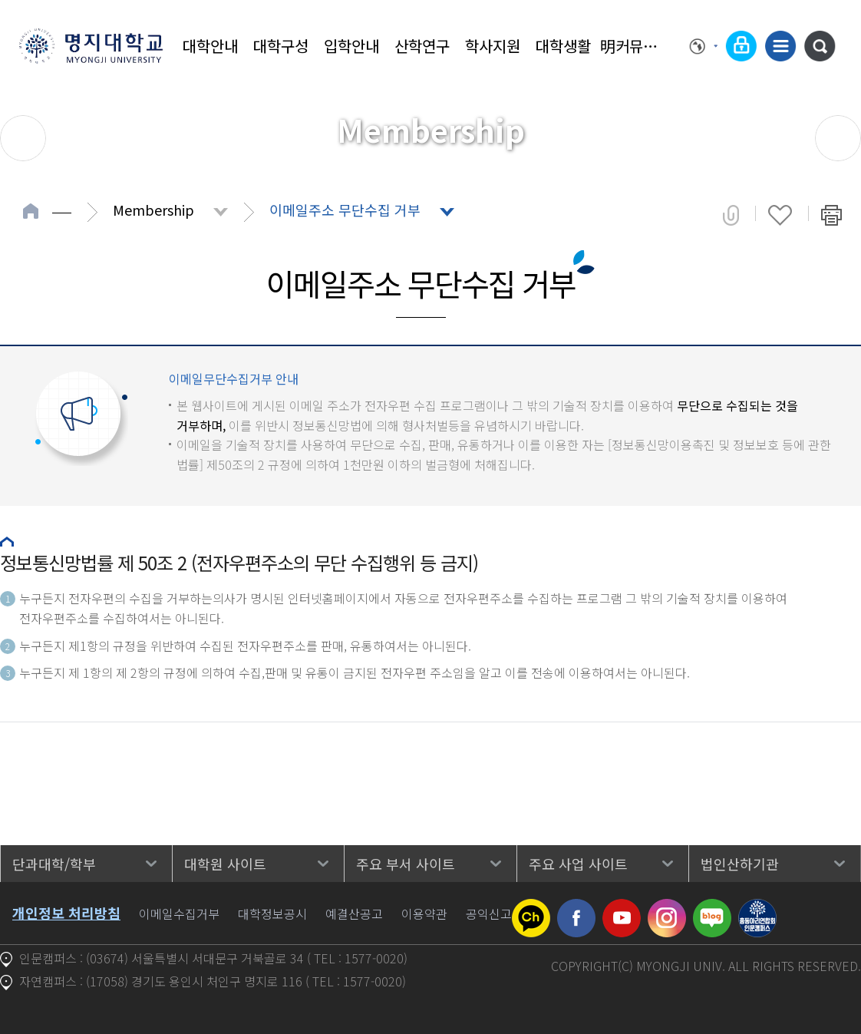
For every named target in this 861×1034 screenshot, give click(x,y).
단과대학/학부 (54, 864)
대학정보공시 (272, 913)
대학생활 (563, 46)
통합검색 (819, 46)
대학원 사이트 (225, 864)
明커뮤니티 (634, 46)
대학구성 (280, 46)
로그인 (741, 46)
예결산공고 (354, 913)
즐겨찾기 (780, 214)
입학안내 (351, 46)
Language (704, 46)
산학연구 (422, 46)
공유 (731, 214)
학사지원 (492, 46)
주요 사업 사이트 (578, 864)
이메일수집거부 (179, 913)
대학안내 (210, 46)
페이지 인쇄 (831, 214)
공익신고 (489, 913)
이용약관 (424, 913)
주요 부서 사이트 (405, 864)
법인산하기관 (740, 864)
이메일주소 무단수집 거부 (345, 210)
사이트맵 (780, 46)
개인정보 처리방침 (66, 913)
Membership (153, 210)
